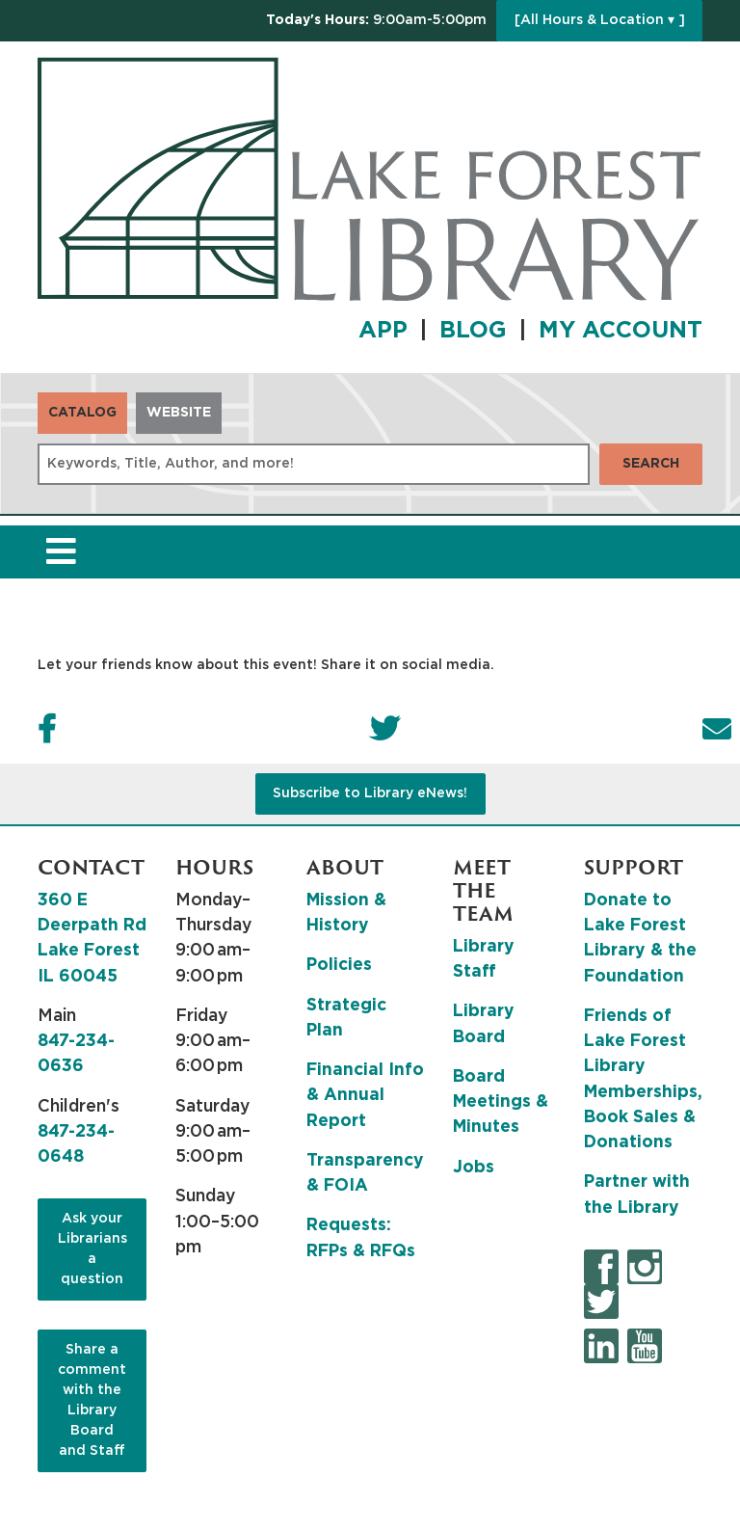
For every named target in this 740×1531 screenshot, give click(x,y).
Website (178, 412)
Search (650, 463)
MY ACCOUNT (620, 330)
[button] (376, 21)
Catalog (82, 412)
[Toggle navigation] (61, 552)
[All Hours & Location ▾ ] (600, 20)
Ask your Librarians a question (92, 1249)
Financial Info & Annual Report (365, 1095)
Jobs (473, 1167)
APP (383, 330)
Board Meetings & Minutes (500, 1102)
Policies (339, 965)
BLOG (473, 330)
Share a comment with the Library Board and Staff (92, 1400)
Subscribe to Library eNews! (370, 793)
